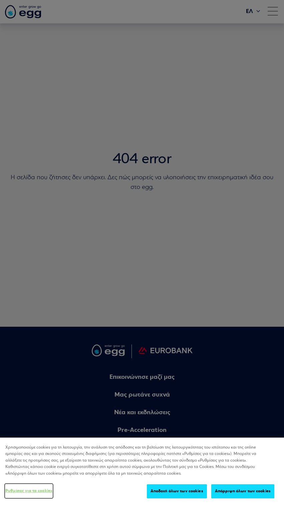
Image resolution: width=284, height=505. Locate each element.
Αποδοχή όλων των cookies (177, 491)
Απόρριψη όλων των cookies (243, 491)
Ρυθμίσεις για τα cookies (28, 491)
